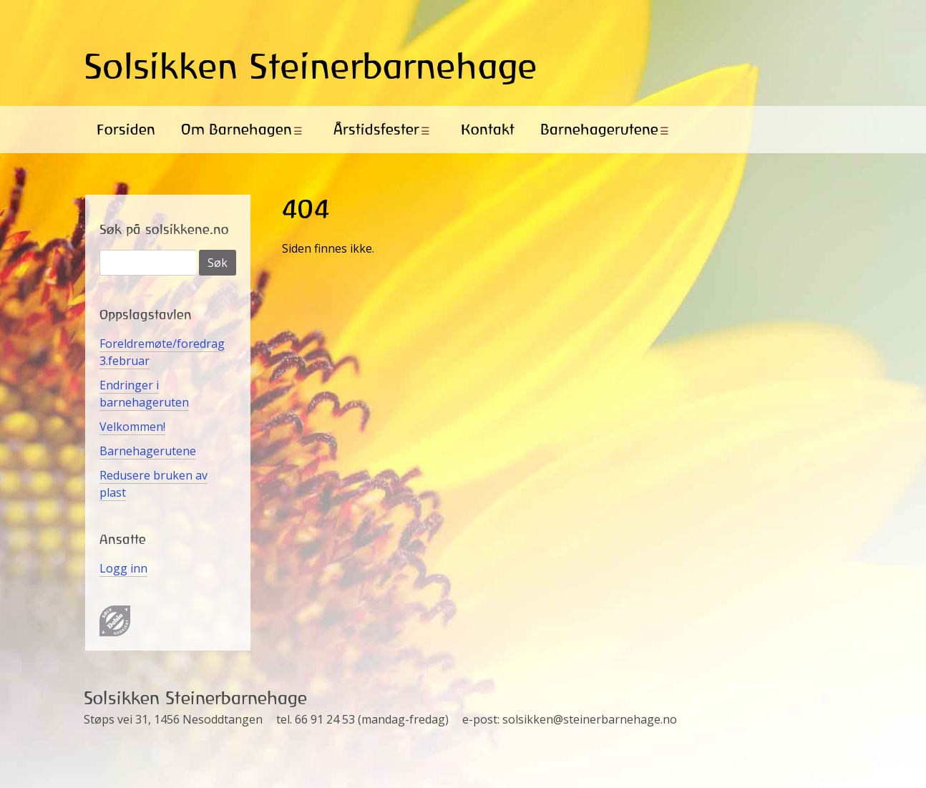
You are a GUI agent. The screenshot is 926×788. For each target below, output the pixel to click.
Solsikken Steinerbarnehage (310, 66)
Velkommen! (132, 426)
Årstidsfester (376, 129)
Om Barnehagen (236, 129)
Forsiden (126, 129)
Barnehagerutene (599, 129)
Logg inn (123, 568)
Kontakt (488, 129)
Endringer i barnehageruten (144, 393)
